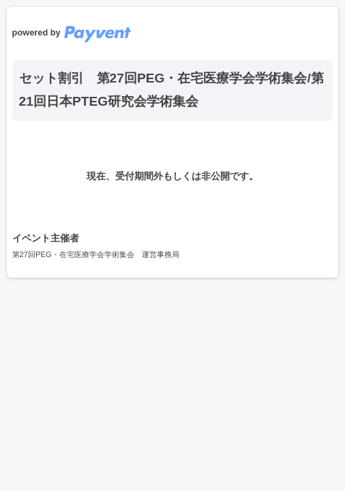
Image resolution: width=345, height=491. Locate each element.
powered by (71, 32)
